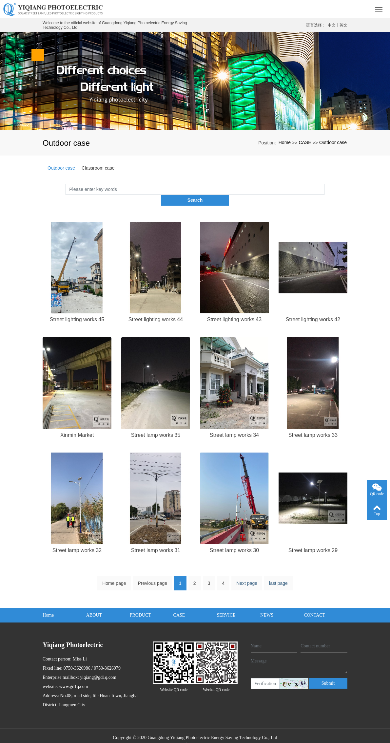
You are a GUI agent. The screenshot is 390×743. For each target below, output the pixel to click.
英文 (343, 25)
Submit (328, 672)
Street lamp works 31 (155, 539)
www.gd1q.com (73, 675)
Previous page (152, 572)
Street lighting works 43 (234, 308)
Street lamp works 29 (313, 539)
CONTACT (314, 604)
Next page (246, 572)
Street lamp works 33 (313, 424)
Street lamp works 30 (234, 539)
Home (285, 142)
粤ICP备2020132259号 (195, 734)
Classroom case (98, 168)
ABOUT (94, 604)
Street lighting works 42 (313, 308)
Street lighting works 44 (155, 308)
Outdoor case (333, 142)
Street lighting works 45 (77, 308)
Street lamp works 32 (77, 539)
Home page (114, 572)
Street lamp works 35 (155, 424)
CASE (305, 142)
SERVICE (226, 604)
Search (324, 189)
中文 (332, 25)
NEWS (266, 604)
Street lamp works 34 (234, 424)
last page (278, 572)
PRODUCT (140, 604)
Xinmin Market (77, 424)
